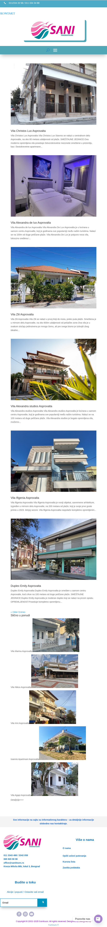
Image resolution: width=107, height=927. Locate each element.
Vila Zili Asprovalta (22, 314)
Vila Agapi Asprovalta (21, 795)
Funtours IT (53, 925)
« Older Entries (18, 612)
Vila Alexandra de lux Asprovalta (31, 222)
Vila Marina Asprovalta (21, 651)
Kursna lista (69, 861)
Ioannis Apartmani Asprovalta (25, 759)
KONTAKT (7, 13)
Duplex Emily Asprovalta (26, 585)
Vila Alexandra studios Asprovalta (31, 406)
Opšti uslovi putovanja (74, 856)
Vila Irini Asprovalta (20, 723)
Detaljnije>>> (17, 800)
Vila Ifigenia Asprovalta (25, 497)
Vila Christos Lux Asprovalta (28, 130)
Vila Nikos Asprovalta (21, 687)
